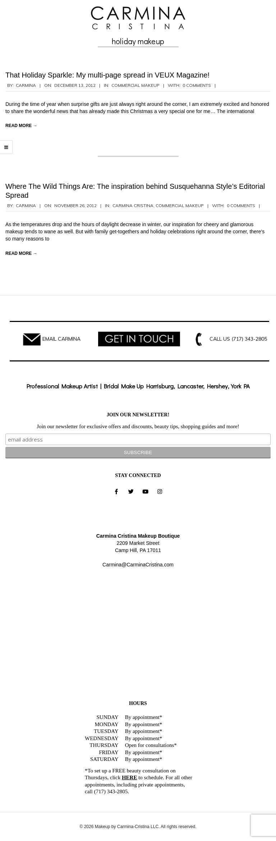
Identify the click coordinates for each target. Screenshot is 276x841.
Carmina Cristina (132, 205)
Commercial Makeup (135, 85)
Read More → (21, 125)
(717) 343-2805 (249, 339)
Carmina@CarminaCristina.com (138, 564)
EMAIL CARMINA (61, 339)
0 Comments (197, 85)
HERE (129, 777)
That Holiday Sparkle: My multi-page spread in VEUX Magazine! (107, 75)
